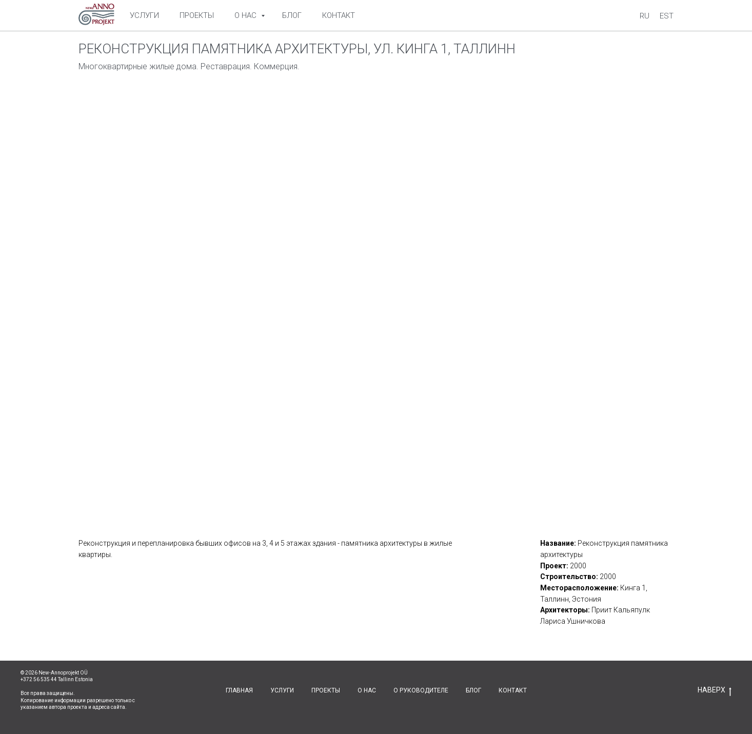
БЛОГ (473, 690)
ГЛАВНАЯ (239, 690)
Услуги (144, 15)
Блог (292, 15)
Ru (644, 16)
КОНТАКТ (513, 690)
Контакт (338, 15)
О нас (246, 15)
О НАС (367, 690)
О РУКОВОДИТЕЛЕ (420, 690)
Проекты (197, 15)
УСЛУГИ (282, 690)
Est (667, 16)
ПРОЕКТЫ (325, 690)
